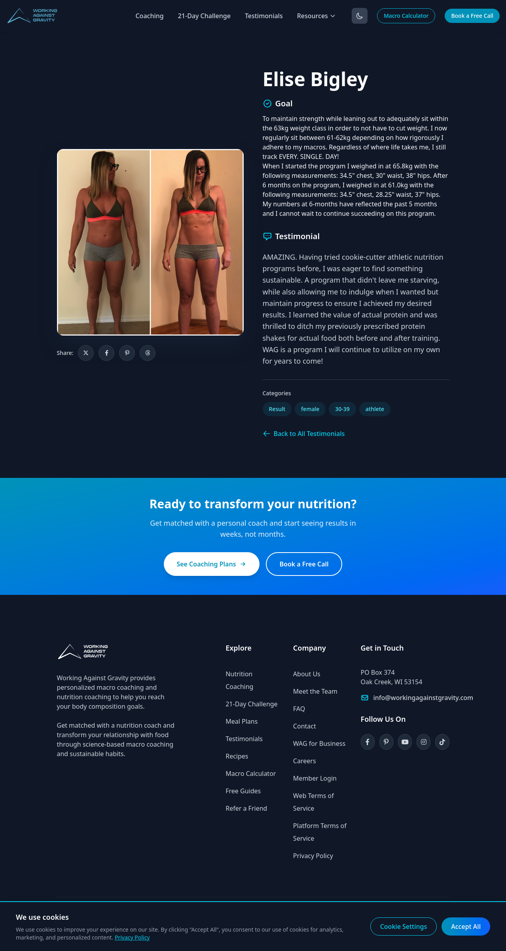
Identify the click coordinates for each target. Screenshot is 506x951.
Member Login (315, 778)
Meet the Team (315, 691)
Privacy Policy (313, 855)
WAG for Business (319, 743)
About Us (306, 674)
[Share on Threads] (147, 353)
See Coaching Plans (211, 564)
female (310, 409)
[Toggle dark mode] (360, 16)
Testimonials (264, 15)
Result (277, 409)
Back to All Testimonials (304, 433)
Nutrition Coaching (239, 680)
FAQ (299, 708)
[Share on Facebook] (106, 353)
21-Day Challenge (204, 15)
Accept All (466, 926)
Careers (304, 761)
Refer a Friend (246, 808)
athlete (375, 409)
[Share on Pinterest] (127, 353)
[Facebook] (368, 742)
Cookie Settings (403, 926)
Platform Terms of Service (320, 832)
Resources (316, 15)
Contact (304, 726)
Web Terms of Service (313, 802)
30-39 (342, 409)
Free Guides (243, 791)
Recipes (237, 756)
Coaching (149, 15)
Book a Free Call (472, 15)
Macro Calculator (406, 15)
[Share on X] (86, 353)
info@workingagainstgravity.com (423, 697)
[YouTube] (405, 742)
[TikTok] (442, 742)
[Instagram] (423, 742)
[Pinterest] (386, 742)
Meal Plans (242, 721)
